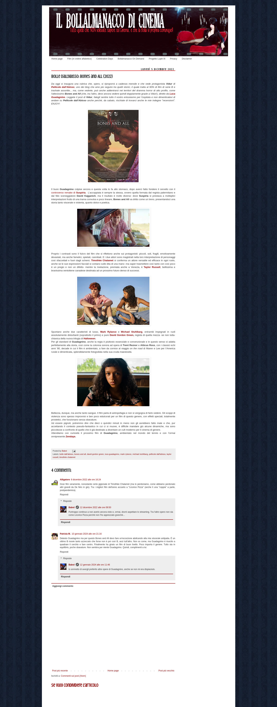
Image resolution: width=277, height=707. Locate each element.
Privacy (173, 58)
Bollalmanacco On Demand (131, 58)
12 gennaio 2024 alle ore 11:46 (95, 564)
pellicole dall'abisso (157, 454)
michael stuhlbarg (140, 454)
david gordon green (95, 454)
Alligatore (65, 479)
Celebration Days (104, 58)
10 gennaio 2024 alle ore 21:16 (87, 534)
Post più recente (60, 670)
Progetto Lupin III (157, 58)
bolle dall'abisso (66, 454)
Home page (57, 58)
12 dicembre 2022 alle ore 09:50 (95, 507)
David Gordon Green (121, 335)
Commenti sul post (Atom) (73, 676)
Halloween (89, 338)
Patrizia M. (65, 534)
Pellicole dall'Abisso (62, 87)
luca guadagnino (112, 454)
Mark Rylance (108, 331)
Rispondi (64, 494)
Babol (72, 507)
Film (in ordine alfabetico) (79, 58)
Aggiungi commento (62, 586)
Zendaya (70, 436)
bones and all (80, 454)
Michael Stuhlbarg (131, 331)
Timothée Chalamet (102, 260)
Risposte (67, 501)
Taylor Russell (152, 267)
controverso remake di (68, 192)
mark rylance (126, 454)
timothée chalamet (67, 457)
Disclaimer (187, 58)
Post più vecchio (166, 670)
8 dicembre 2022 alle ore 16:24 (86, 479)
